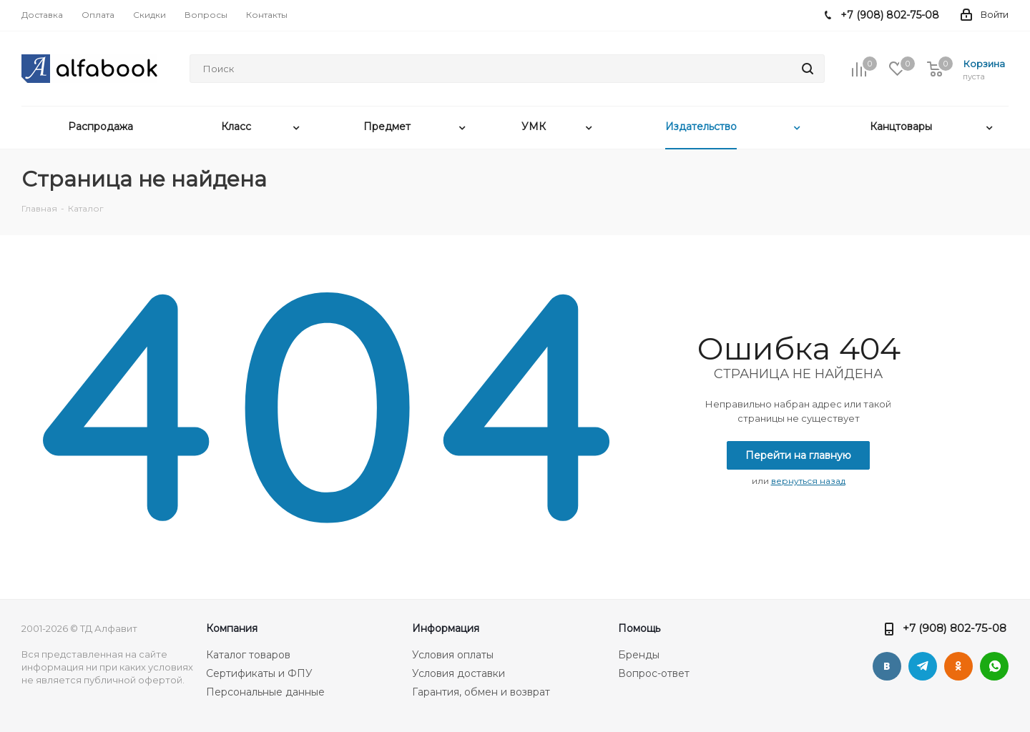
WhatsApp (994, 666)
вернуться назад (808, 480)
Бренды (638, 654)
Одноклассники (958, 666)
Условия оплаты (453, 654)
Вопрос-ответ (654, 673)
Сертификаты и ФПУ (259, 673)
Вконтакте (887, 666)
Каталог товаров (248, 654)
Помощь (639, 628)
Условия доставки (458, 673)
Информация (445, 628)
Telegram (922, 666)
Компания (232, 628)
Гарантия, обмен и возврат (481, 692)
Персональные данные (265, 692)
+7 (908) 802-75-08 (954, 628)
